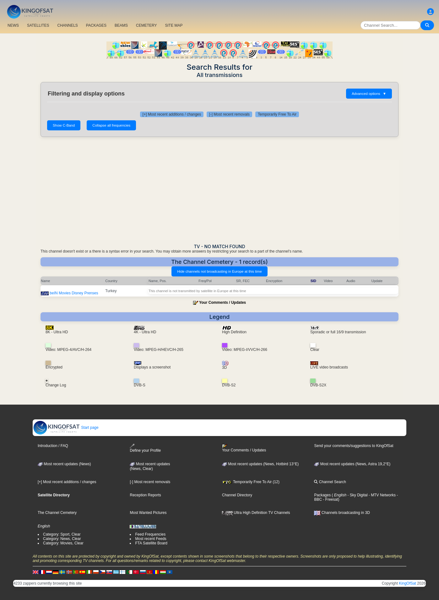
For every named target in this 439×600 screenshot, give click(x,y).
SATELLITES (38, 25)
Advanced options (369, 93)
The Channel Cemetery (57, 512)
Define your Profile (145, 448)
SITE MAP (173, 25)
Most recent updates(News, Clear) (150, 466)
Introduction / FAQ (53, 446)
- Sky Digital (356, 495)
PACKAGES (96, 25)
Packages (322, 495)
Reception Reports (145, 495)
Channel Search (330, 482)
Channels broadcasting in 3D (342, 512)
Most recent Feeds (150, 539)
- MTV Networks (382, 495)
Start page (66, 427)
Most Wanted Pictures (148, 512)
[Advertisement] (219, 190)
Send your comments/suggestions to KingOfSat (353, 446)
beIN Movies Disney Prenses (74, 293)
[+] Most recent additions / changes (172, 114)
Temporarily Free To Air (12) (250, 482)
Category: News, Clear (62, 539)
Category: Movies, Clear (63, 543)
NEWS (13, 25)
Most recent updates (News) (64, 464)
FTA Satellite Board (151, 543)
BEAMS (121, 25)
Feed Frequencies (150, 534)
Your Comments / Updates (222, 302)
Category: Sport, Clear (61, 534)
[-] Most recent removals (229, 114)
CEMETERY (146, 25)
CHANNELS (67, 25)
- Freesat (330, 499)
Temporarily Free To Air (277, 114)
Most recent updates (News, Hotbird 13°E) (260, 464)
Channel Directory (237, 495)
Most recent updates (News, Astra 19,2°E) (352, 464)
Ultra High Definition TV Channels (256, 512)
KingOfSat (407, 583)
